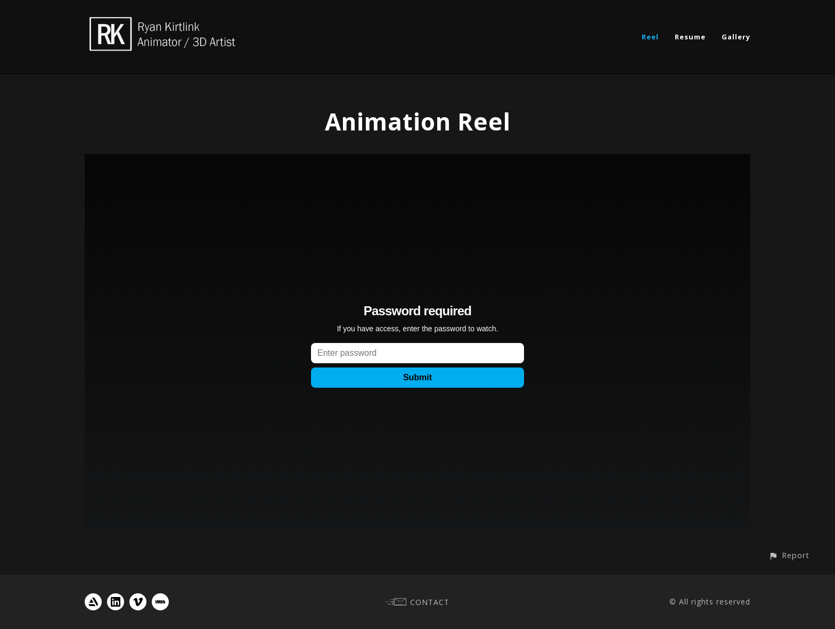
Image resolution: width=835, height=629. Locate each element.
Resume (690, 37)
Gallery (736, 37)
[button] (789, 555)
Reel (650, 37)
